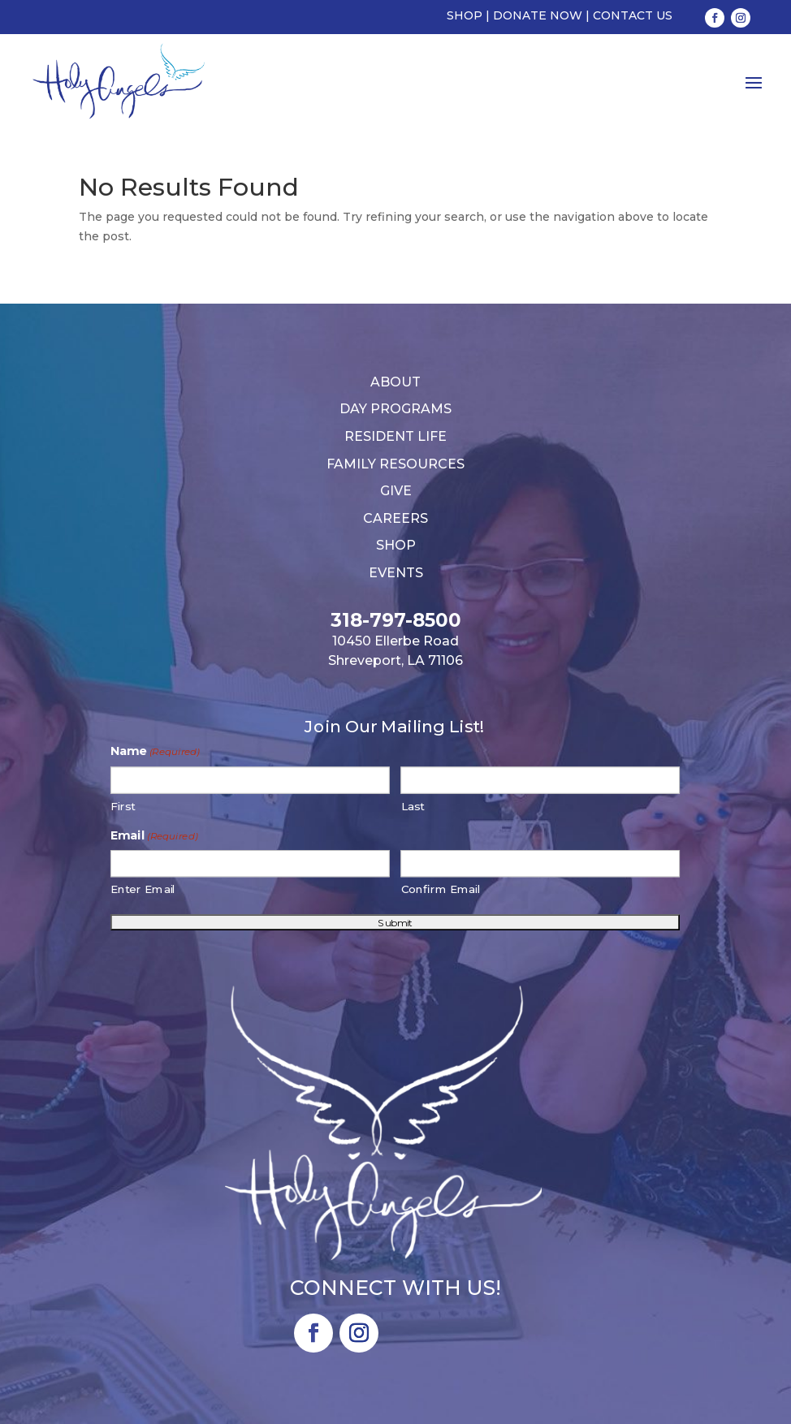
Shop (464, 15)
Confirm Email (441, 889)
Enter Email (143, 889)
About (395, 382)
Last (413, 806)
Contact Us (632, 15)
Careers (395, 518)
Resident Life (395, 436)
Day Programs (395, 408)
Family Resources (395, 464)
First (123, 806)
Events (396, 572)
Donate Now (537, 15)
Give (396, 490)
